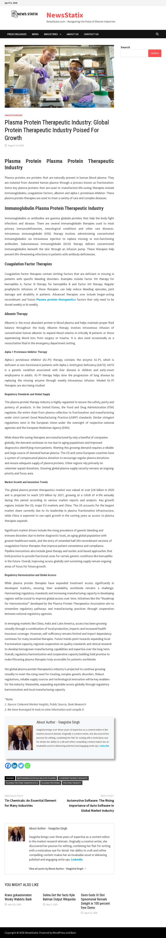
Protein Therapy (72, 782)
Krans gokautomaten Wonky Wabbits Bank (18, 897)
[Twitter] (21, 766)
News (35, 34)
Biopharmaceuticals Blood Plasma (36, 778)
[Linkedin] (14, 766)
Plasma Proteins (50, 782)
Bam (73, 932)
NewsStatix (64, 14)
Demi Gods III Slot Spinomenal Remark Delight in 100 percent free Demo (95, 901)
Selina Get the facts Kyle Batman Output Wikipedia (59, 897)
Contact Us (91, 34)
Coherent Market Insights (73, 778)
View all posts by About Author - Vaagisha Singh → (57, 868)
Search (125, 47)
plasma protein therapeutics (22, 782)
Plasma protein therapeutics (56, 299)
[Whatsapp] (27, 766)
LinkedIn (104, 745)
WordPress (59, 932)
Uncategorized (13, 115)
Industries (51, 34)
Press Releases (17, 34)
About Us (73, 34)
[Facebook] (8, 766)
